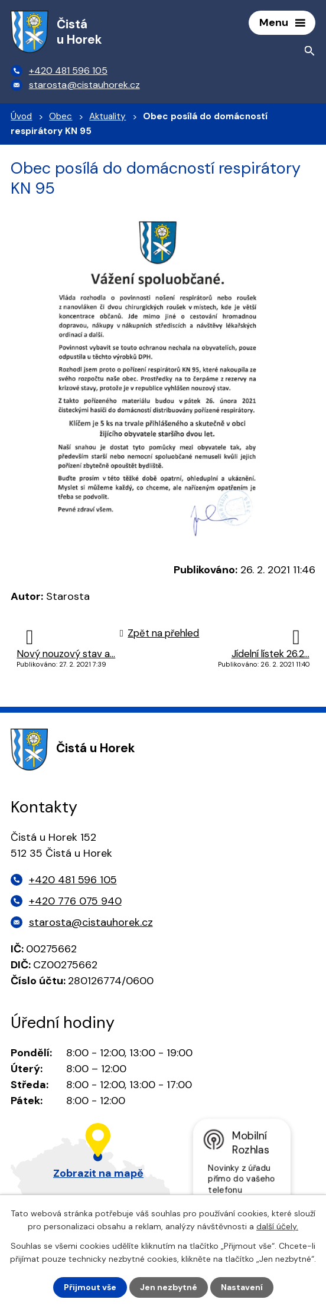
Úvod (21, 116)
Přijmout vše (90, 1287)
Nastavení (242, 1287)
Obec (60, 116)
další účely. (277, 1226)
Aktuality (107, 116)
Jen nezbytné (168, 1287)
